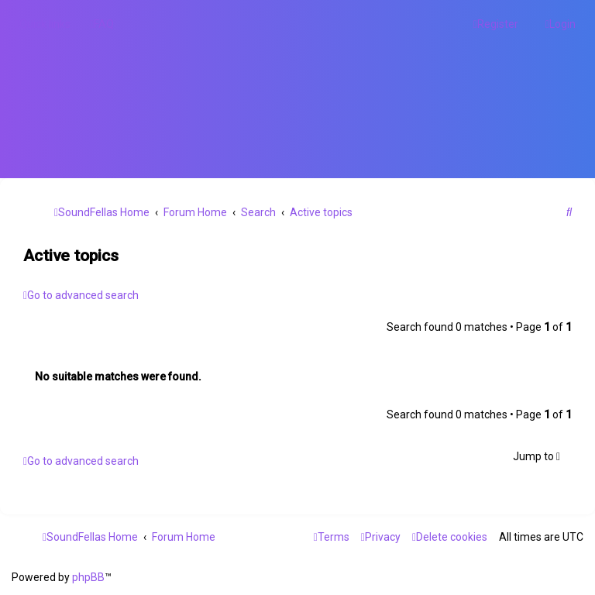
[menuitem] (102, 24)
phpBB (88, 577)
